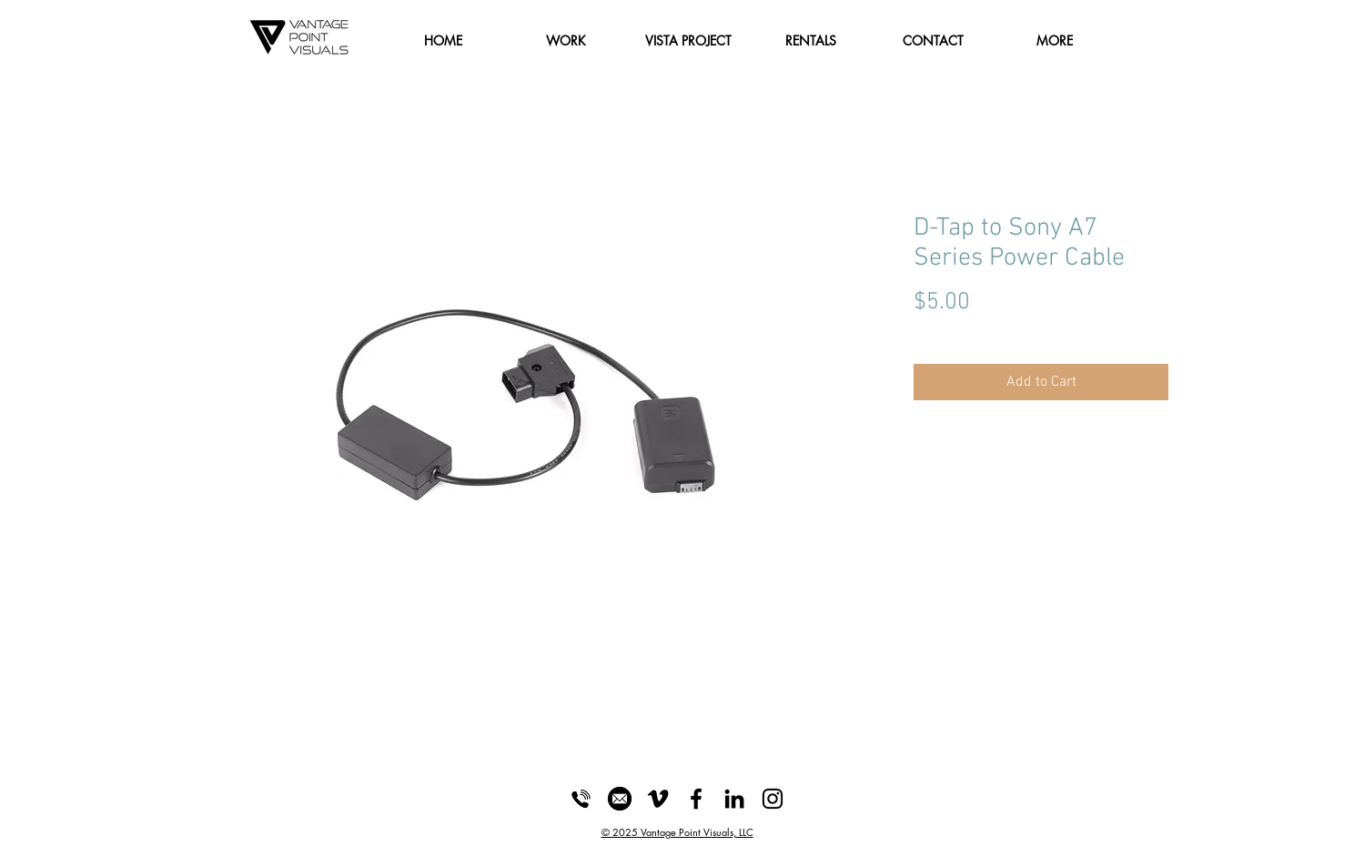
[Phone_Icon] (581, 798)
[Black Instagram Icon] (772, 798)
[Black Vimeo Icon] (658, 798)
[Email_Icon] (619, 798)
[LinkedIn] (734, 798)
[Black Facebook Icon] (696, 798)
